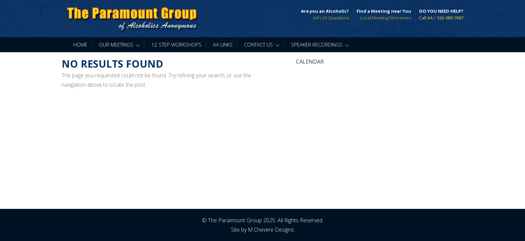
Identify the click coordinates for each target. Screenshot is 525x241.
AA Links (223, 44)
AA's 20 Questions (331, 18)
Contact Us (262, 44)
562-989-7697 (450, 18)
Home (80, 44)
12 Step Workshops (176, 44)
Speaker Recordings (320, 44)
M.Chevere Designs (271, 229)
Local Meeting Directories (385, 18)
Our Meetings (119, 44)
